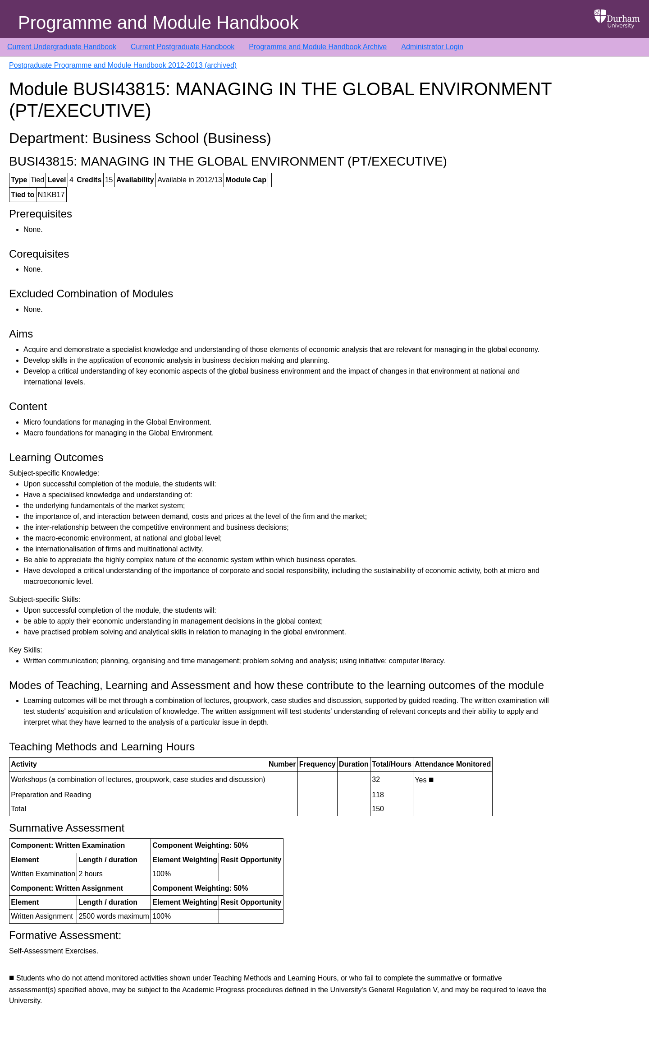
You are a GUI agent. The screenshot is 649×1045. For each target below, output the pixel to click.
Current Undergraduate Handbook (61, 47)
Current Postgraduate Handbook (182, 47)
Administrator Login (432, 47)
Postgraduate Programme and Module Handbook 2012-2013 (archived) (123, 65)
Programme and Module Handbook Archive (318, 47)
